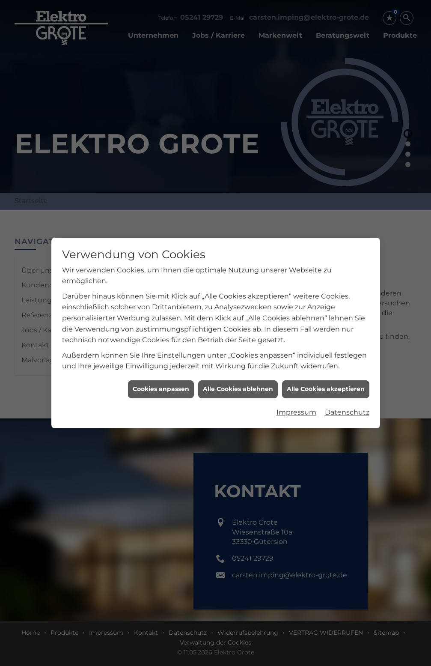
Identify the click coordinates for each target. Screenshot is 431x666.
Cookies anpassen (161, 379)
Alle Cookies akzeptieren (326, 379)
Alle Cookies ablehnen (238, 379)
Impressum (296, 402)
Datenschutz (347, 402)
